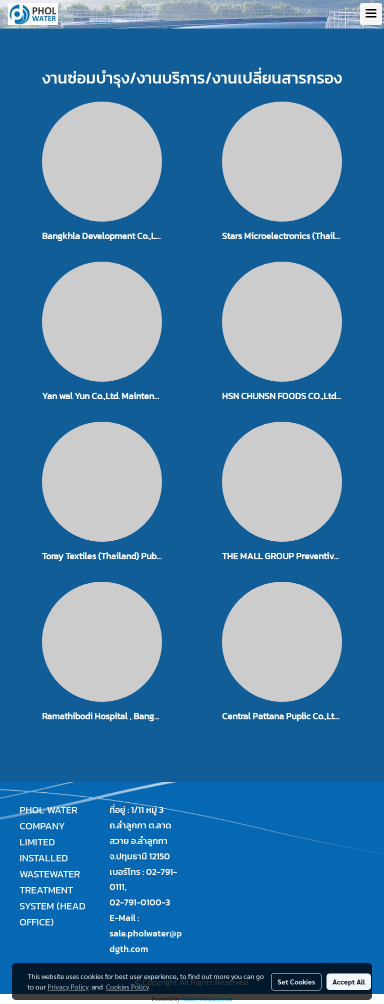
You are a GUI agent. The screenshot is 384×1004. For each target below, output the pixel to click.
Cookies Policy (127, 986)
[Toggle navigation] (371, 14)
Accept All (348, 981)
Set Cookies (296, 981)
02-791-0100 (136, 902)
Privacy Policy (68, 986)
